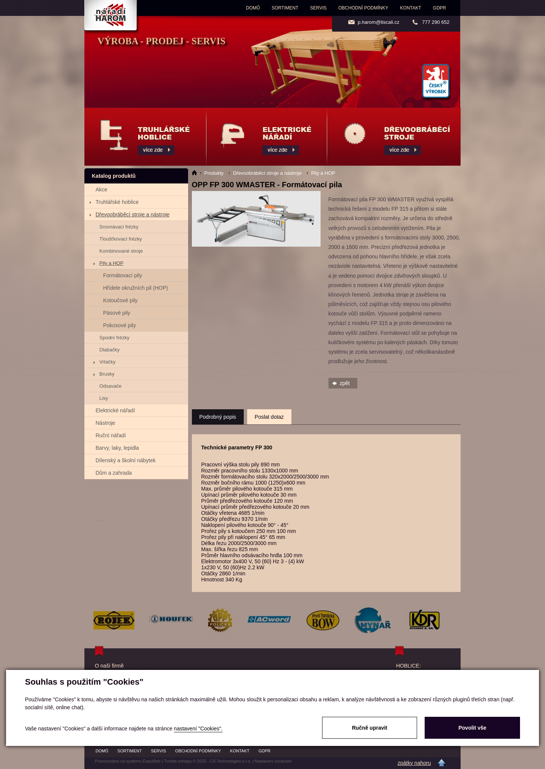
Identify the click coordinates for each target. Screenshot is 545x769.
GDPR (439, 8)
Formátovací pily (122, 275)
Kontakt (410, 8)
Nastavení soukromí (273, 761)
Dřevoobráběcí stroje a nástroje (133, 214)
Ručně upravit (369, 728)
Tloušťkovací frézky (121, 239)
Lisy (104, 398)
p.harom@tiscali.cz (378, 22)
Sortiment (285, 8)
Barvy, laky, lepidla (117, 448)
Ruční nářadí (111, 435)
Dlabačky (110, 350)
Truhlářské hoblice (117, 202)
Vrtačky (108, 362)
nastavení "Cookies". (198, 729)
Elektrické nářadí (115, 410)
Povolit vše (472, 728)
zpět (345, 383)
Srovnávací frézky (119, 227)
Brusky (107, 374)
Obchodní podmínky (363, 8)
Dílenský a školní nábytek (126, 460)
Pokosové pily (119, 325)
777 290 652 (435, 22)
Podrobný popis (217, 417)
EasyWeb (151, 761)
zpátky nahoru (414, 763)
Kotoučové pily (120, 300)
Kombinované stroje (121, 251)
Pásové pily (117, 313)
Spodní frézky (115, 337)
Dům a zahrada (114, 473)
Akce (101, 189)
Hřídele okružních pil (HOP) (135, 288)
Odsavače (111, 386)
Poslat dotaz (269, 417)
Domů (253, 8)
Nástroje (105, 423)
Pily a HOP (112, 263)
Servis (318, 8)
